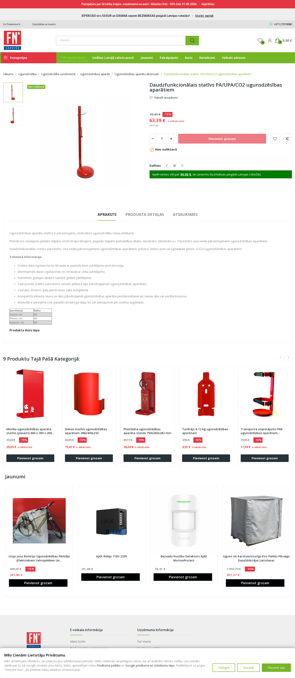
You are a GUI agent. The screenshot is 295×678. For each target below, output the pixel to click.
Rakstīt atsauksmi (165, 97)
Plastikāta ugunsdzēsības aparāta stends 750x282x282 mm (147, 431)
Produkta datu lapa (24, 330)
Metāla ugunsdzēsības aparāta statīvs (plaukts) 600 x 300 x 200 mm (29, 431)
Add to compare (287, 139)
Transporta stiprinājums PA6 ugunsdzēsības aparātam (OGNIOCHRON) (261, 431)
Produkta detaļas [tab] (144, 214)
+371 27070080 (281, 24)
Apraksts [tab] (107, 214)
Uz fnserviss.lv (11, 24)
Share (167, 166)
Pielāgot (223, 668)
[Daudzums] (162, 139)
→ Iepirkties (206, 4)
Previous (280, 357)
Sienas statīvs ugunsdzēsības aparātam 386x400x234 (86, 431)
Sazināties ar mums (44, 24)
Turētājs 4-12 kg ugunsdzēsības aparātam (205, 431)
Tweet (174, 166)
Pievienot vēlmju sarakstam (275, 139)
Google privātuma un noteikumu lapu (150, 665)
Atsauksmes (185, 214)
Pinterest (182, 166)
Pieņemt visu (276, 668)
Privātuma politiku (108, 665)
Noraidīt (248, 668)
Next (288, 357)
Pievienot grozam (222, 139)
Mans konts (78, 641)
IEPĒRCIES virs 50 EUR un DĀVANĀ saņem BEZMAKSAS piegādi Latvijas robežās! (136, 15)
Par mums (144, 641)
